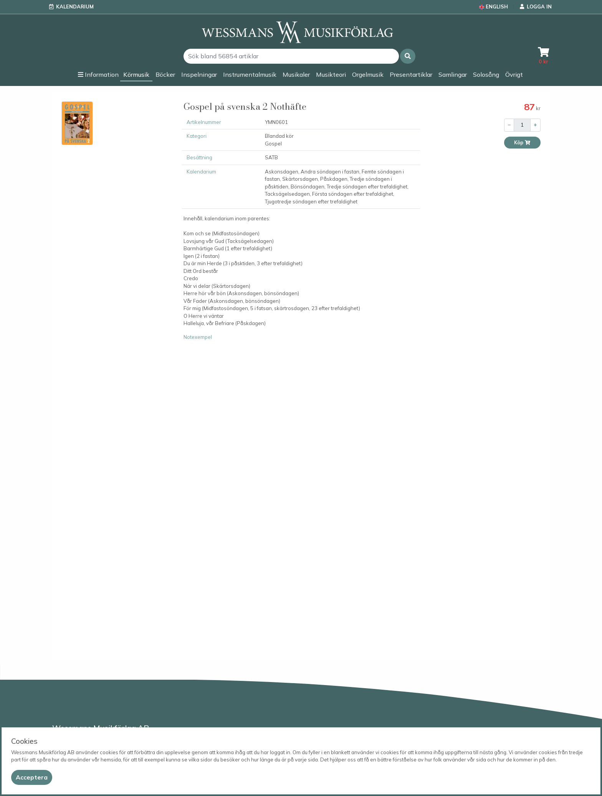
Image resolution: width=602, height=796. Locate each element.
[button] (407, 56)
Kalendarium (75, 6)
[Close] (31, 777)
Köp (522, 142)
